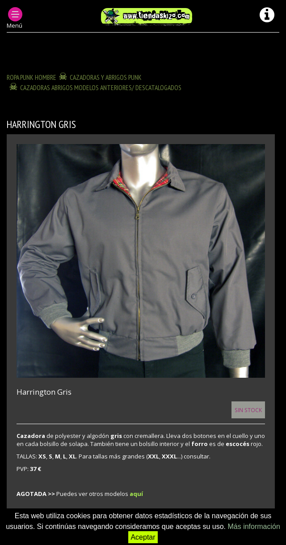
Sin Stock (248, 409)
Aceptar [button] (142, 537)
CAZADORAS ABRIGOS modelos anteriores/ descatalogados (100, 87)
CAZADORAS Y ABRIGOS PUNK (106, 77)
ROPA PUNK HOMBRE (31, 77)
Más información (253, 526)
